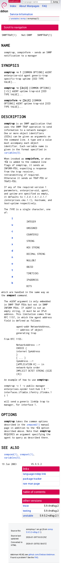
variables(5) (12, 152)
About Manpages (29, 6)
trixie (26, 505)
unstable (15, 18)
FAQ (44, 6)
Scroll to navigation (15, 27)
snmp (23, 18)
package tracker (32, 478)
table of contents (34, 492)
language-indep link (34, 473)
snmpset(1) (26, 454)
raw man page (31, 483)
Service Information (21, 14)
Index (13, 6)
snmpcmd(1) (33, 424)
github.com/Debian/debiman (41, 554)
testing (27, 510)
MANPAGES (14, 1)
